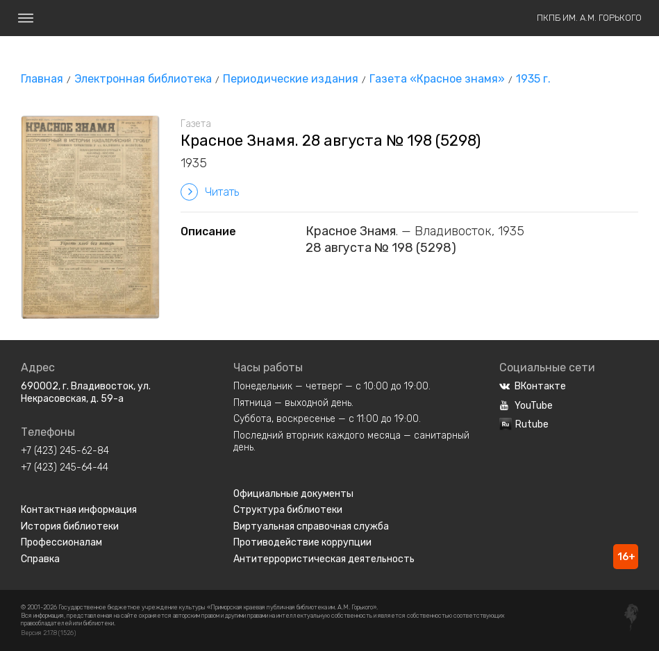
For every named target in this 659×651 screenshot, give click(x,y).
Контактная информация (79, 510)
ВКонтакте (532, 386)
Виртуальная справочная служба (311, 526)
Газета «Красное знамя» (437, 78)
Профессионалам (61, 542)
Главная (42, 78)
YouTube (526, 406)
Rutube (524, 424)
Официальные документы (293, 494)
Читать (210, 191)
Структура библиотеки (287, 510)
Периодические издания (290, 78)
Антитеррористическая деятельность (324, 559)
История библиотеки (70, 526)
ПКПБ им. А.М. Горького (589, 17)
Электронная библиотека (143, 78)
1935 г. (533, 78)
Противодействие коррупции (302, 542)
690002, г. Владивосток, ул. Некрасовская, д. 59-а (86, 392)
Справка (40, 559)
